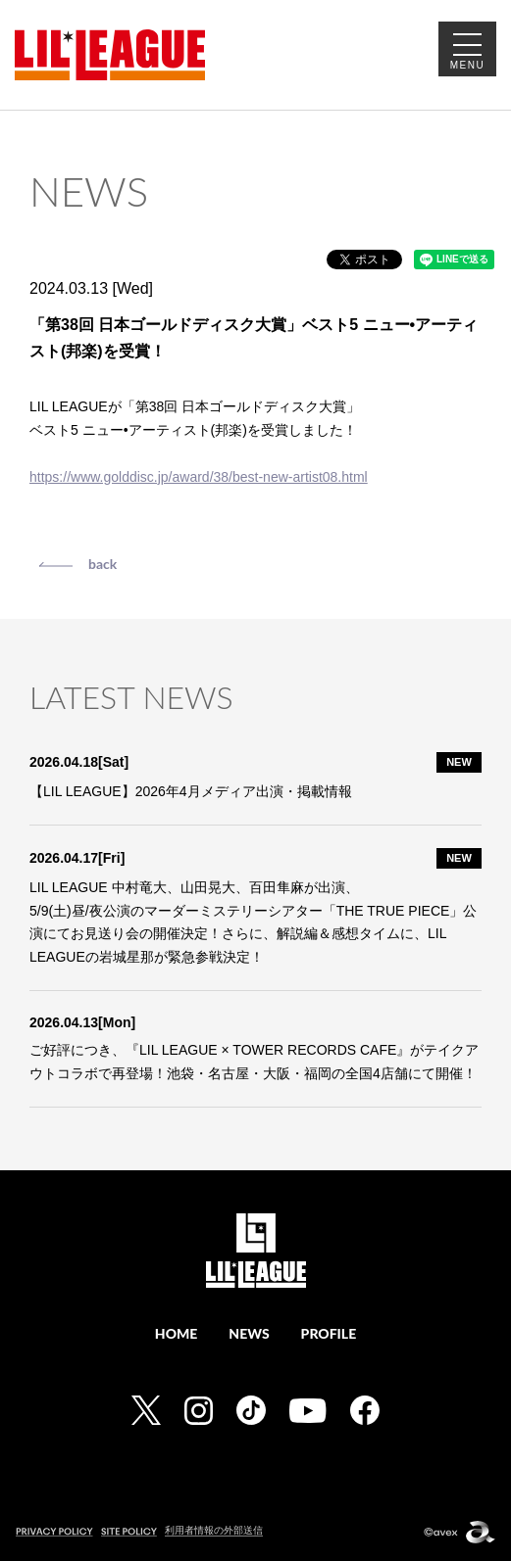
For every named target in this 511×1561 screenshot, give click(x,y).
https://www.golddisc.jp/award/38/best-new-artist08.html (198, 477)
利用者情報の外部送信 (214, 1530)
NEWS (249, 1333)
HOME (176, 1333)
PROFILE (329, 1333)
